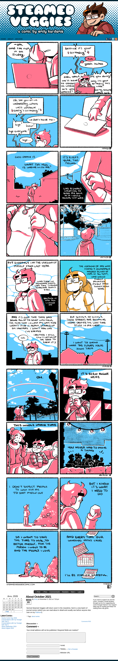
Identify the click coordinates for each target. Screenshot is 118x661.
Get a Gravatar (73, 649)
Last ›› (80, 592)
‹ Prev (45, 592)
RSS (116, 39)
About (10, 39)
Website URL (65, 653)
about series (36, 616)
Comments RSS (86, 621)
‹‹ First (37, 592)
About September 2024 (9, 626)
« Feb (7, 611)
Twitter (113, 39)
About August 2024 (8, 628)
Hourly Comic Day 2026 (9, 618)
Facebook (110, 39)
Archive (19, 39)
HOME (3, 39)
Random (65, 592)
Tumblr (107, 39)
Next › (73, 592)
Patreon (38, 612)
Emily (35, 599)
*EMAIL (69, 649)
